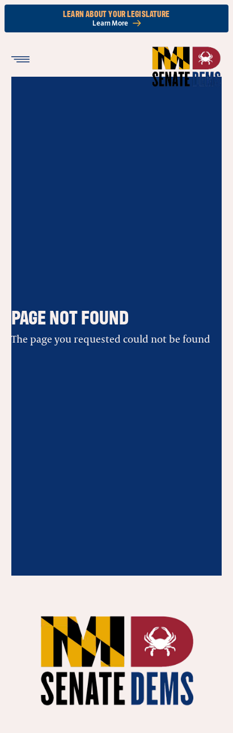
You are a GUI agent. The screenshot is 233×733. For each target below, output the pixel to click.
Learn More (116, 23)
